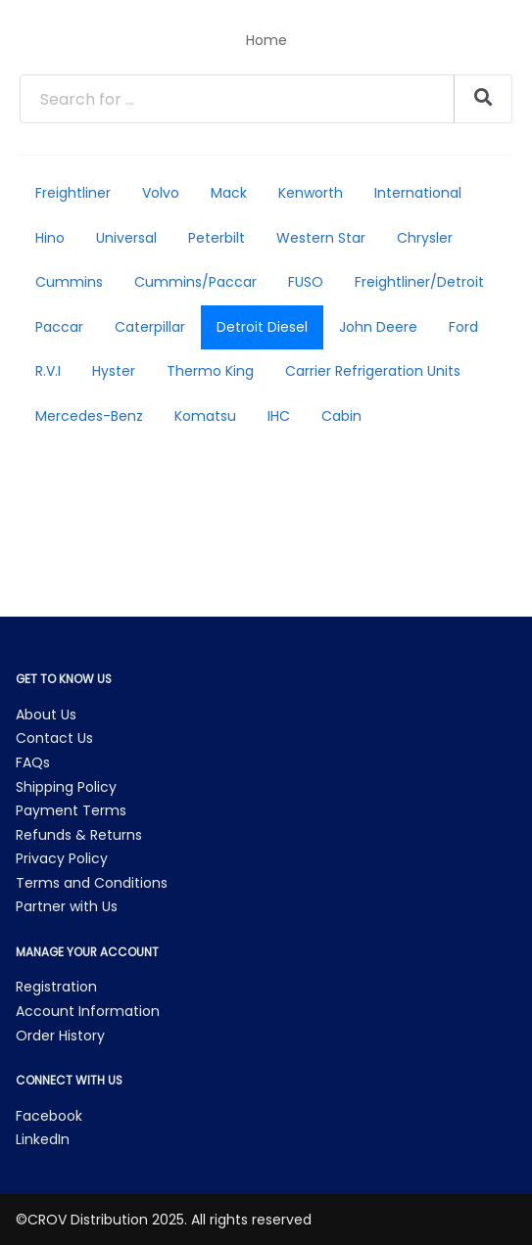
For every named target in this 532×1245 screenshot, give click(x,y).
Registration (56, 986)
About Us (46, 714)
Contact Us (54, 738)
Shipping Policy (66, 787)
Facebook (49, 1116)
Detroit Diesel (262, 327)
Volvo (160, 193)
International (417, 193)
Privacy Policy (62, 858)
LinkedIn (43, 1139)
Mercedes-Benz (89, 416)
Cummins (69, 282)
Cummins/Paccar (195, 282)
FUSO (305, 282)
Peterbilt (216, 238)
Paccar (59, 327)
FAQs (33, 762)
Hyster (113, 371)
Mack (229, 193)
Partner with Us (67, 906)
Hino (50, 238)
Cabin (341, 416)
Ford (463, 327)
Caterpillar (150, 327)
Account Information (88, 1011)
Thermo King (210, 371)
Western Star (320, 238)
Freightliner (73, 193)
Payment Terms (71, 810)
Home (266, 40)
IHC (278, 416)
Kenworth (310, 193)
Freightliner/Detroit (419, 282)
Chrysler (425, 238)
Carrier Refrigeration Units (372, 371)
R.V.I (48, 371)
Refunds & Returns (79, 835)
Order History (60, 1035)
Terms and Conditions (92, 883)
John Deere (378, 327)
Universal (126, 238)
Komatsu (205, 416)
